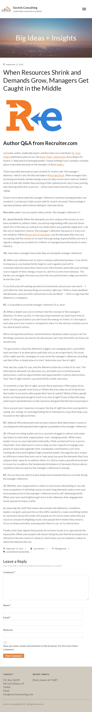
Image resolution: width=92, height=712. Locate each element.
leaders (60, 164)
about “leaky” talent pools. (53, 156)
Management (60, 548)
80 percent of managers (38, 234)
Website (8, 629)
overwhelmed (12, 552)
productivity (24, 552)
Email (7, 617)
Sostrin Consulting (25, 7)
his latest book (57, 175)
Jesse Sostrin (39, 548)
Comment (9, 572)
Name (7, 605)
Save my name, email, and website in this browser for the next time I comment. (40, 647)
